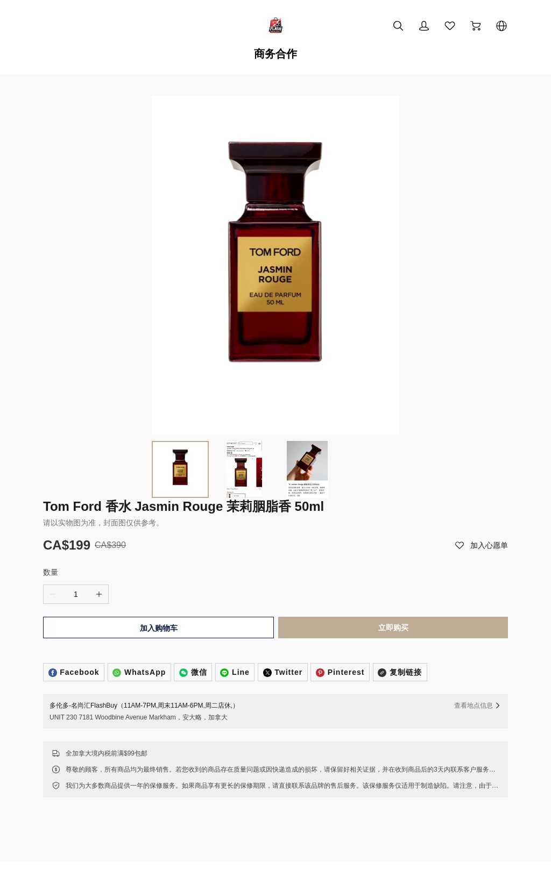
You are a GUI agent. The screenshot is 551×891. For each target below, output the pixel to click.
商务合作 (275, 54)
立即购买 (394, 536)
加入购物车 (157, 536)
